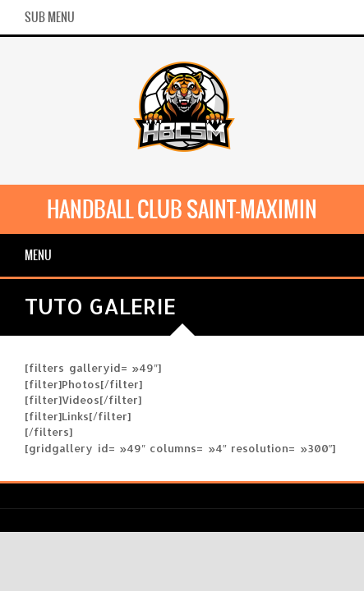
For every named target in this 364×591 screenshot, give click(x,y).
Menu (38, 255)
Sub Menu (50, 17)
